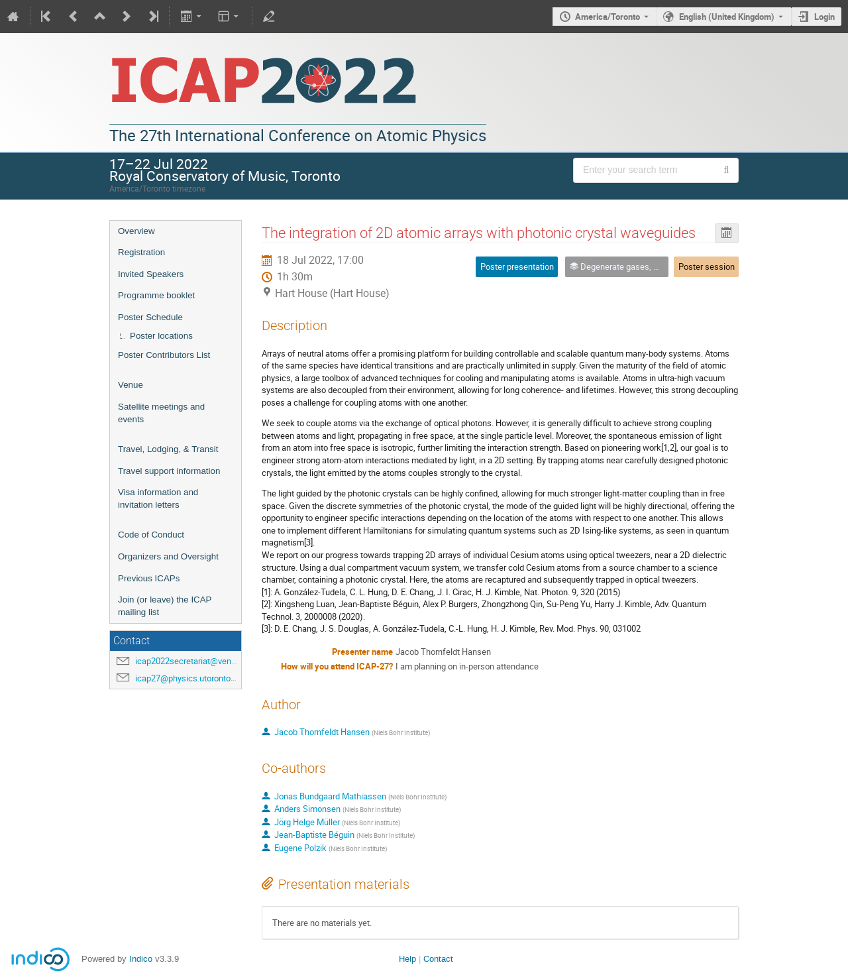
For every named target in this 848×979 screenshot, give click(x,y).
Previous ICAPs (149, 578)
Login (824, 17)
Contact (438, 958)
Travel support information (169, 471)
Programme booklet (156, 295)
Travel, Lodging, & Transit (168, 449)
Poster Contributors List (164, 355)
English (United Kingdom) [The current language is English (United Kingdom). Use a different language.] (726, 17)
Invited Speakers (151, 274)
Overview (136, 231)
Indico (140, 958)
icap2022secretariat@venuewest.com (206, 661)
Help (407, 958)
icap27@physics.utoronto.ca (188, 678)
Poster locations (161, 336)
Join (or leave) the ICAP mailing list (164, 606)
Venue (130, 385)
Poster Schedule (150, 317)
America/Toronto (607, 17)
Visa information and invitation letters (158, 498)
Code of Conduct (151, 535)
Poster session (706, 266)
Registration (141, 252)
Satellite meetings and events (161, 413)
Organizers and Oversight (168, 556)
